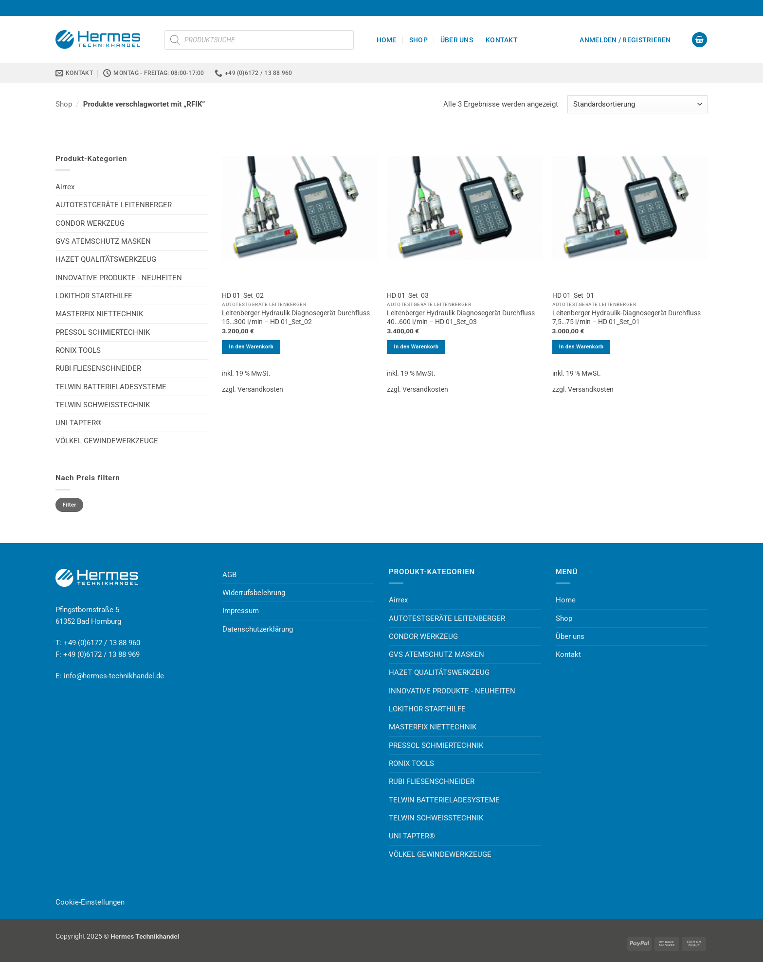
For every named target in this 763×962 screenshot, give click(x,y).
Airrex (64, 186)
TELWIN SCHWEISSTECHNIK (102, 404)
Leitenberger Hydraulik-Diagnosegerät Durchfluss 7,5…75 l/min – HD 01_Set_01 (626, 317)
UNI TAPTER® (78, 422)
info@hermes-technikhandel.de (114, 676)
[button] (625, 40)
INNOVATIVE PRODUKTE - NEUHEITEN (118, 277)
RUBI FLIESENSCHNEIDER (98, 368)
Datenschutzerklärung (257, 629)
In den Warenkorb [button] (251, 347)
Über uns (456, 40)
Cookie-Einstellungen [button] (90, 902)
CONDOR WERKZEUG (90, 223)
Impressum (240, 610)
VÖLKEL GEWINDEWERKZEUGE (106, 440)
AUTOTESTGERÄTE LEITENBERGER (113, 204)
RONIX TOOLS (78, 350)
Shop (418, 40)
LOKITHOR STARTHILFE (93, 295)
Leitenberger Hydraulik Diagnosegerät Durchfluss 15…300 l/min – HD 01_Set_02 (296, 317)
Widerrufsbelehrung (253, 592)
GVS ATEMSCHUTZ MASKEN (103, 241)
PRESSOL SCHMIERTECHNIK (102, 332)
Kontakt (502, 40)
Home (387, 40)
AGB (229, 574)
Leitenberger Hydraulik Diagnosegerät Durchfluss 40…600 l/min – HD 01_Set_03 (461, 317)
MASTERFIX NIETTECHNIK (99, 313)
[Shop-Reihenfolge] (637, 104)
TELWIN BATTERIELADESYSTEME (110, 386)
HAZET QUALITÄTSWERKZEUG (105, 259)
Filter (69, 505)
